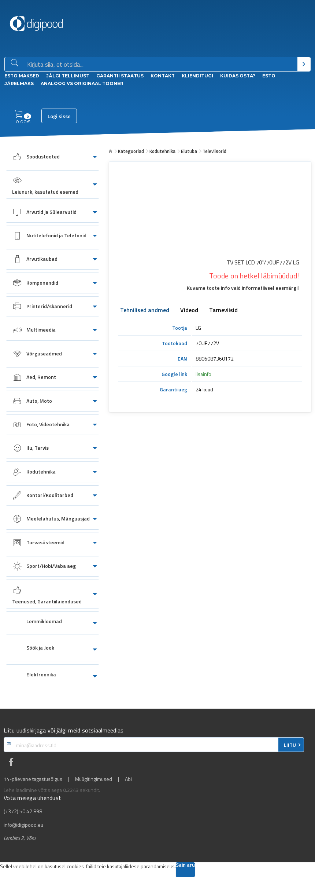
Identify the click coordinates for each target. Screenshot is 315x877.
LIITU (290, 745)
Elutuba (189, 151)
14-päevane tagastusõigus (33, 779)
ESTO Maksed (21, 75)
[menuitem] (52, 157)
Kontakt (163, 75)
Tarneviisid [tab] (223, 310)
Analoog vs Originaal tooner (82, 83)
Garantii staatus (120, 75)
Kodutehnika (162, 151)
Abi (128, 779)
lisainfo (203, 374)
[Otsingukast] (160, 64)
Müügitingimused (93, 779)
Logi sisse (59, 116)
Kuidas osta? (237, 75)
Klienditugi (197, 75)
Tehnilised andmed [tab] (144, 310)
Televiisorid (214, 151)
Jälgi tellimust (67, 75)
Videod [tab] (189, 310)
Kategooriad (131, 151)
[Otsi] (303, 64)
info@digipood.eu (23, 824)
